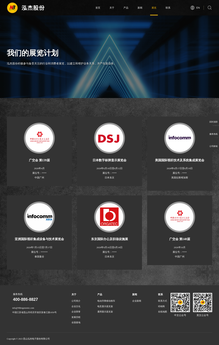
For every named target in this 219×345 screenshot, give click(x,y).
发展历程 (76, 317)
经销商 (161, 306)
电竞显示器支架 (105, 306)
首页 (97, 7)
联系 (168, 7)
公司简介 (76, 301)
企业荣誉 (76, 312)
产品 (126, 7)
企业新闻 (136, 301)
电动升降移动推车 (106, 301)
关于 (112, 7)
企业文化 (76, 306)
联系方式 (162, 301)
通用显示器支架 (105, 312)
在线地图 (162, 312)
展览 (154, 7)
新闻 (140, 7)
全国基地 (76, 322)
